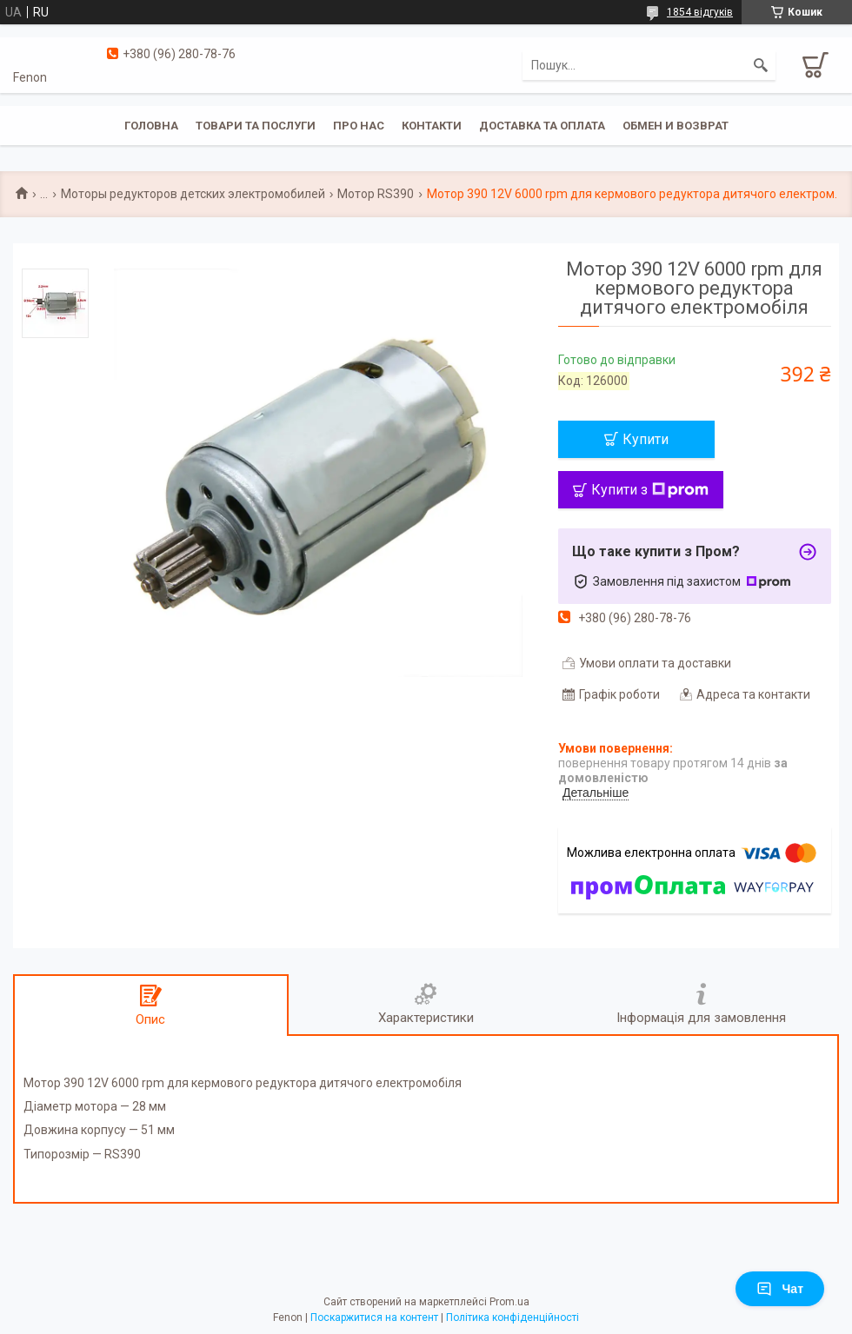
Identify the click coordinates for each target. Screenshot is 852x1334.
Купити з (650, 489)
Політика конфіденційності (512, 1317)
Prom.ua (509, 1302)
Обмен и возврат (675, 125)
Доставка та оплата (542, 125)
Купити (645, 439)
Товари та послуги (256, 125)
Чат (779, 1289)
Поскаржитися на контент (374, 1317)
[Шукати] (761, 65)
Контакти (432, 125)
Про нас (358, 125)
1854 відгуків (700, 12)
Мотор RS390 (375, 194)
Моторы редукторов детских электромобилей (193, 194)
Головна (151, 125)
